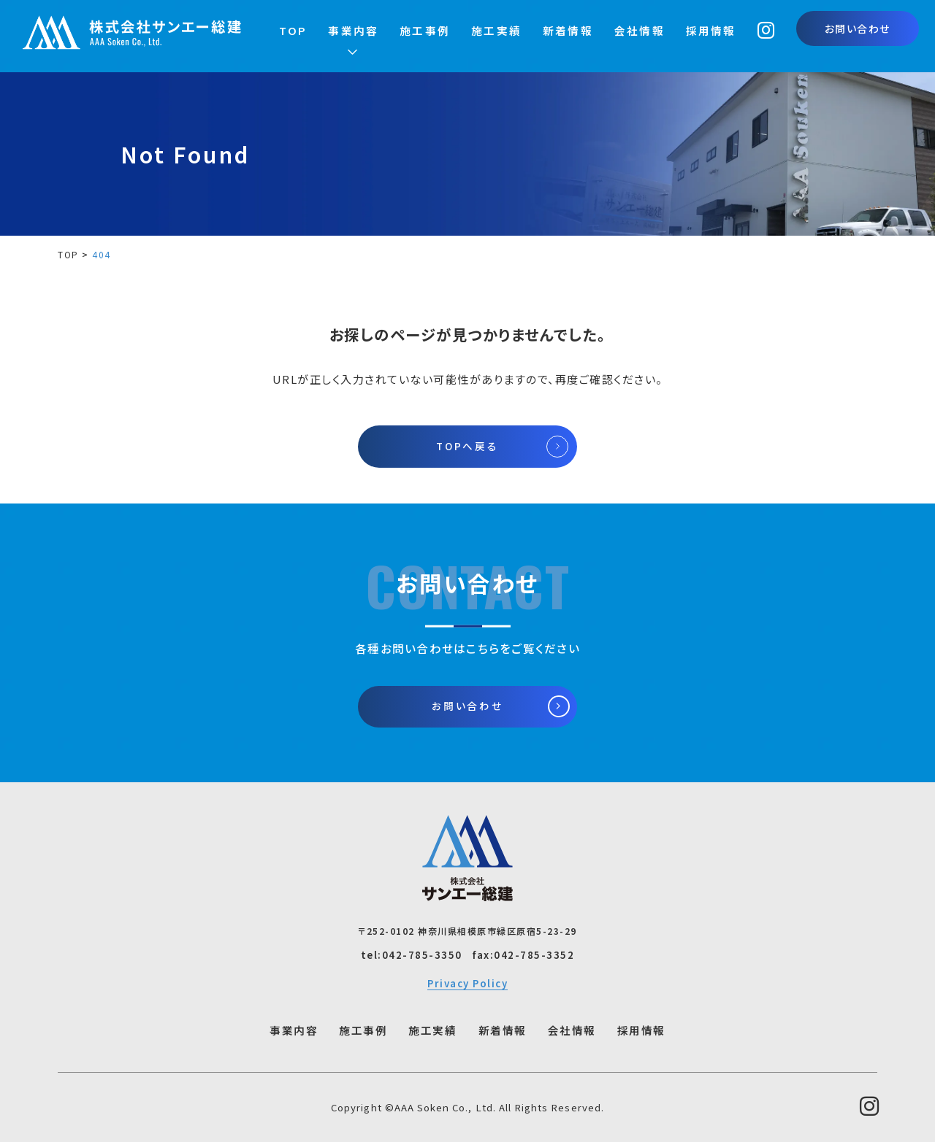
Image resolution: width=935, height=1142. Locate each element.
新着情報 (568, 30)
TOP (293, 30)
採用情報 (711, 30)
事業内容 (353, 30)
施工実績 (496, 30)
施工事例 (425, 30)
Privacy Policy (467, 983)
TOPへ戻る (467, 446)
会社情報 (639, 30)
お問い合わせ (857, 28)
